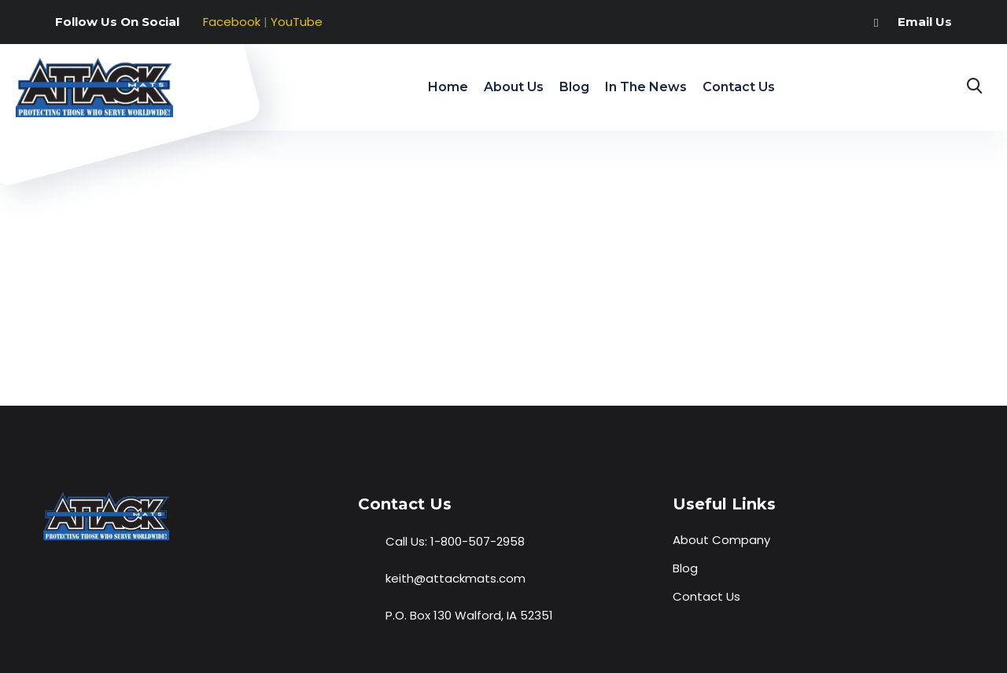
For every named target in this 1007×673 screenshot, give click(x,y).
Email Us (925, 21)
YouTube (297, 21)
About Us (514, 86)
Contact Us (739, 86)
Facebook (231, 21)
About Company (721, 539)
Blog (574, 86)
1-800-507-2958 (477, 541)
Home (448, 86)
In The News (646, 86)
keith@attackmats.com (455, 578)
